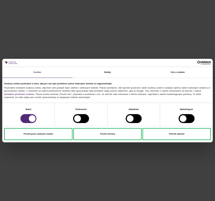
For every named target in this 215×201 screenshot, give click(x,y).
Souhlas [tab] (37, 72)
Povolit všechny (107, 134)
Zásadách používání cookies (19, 94)
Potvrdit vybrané (176, 134)
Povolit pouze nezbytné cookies (38, 134)
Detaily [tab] (107, 72)
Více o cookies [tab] (178, 72)
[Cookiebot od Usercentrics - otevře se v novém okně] (186, 63)
